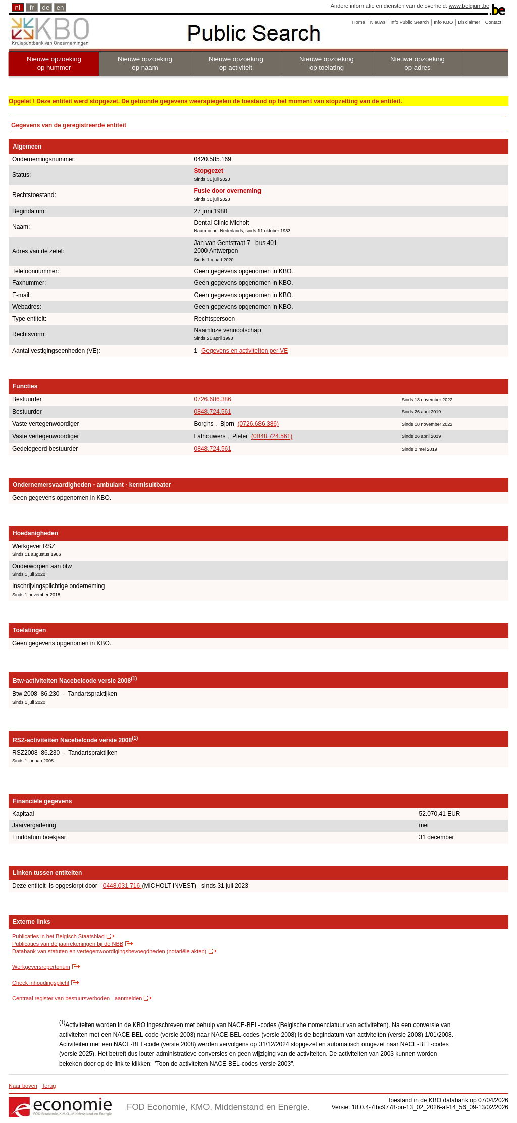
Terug (49, 1086)
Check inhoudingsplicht (40, 983)
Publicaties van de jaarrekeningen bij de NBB (67, 944)
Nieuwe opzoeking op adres (417, 63)
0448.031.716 (122, 885)
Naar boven (23, 1086)
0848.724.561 (212, 411)
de (46, 7)
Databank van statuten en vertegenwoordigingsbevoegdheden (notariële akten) (109, 951)
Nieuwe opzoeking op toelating (326, 63)
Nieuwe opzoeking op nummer (54, 63)
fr (32, 7)
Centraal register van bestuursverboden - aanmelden (77, 998)
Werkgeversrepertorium (41, 967)
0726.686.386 (212, 399)
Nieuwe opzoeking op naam (145, 63)
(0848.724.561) (271, 436)
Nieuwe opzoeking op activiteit (236, 63)
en (60, 7)
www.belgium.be (469, 6)
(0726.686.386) (258, 423)
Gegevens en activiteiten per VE (244, 350)
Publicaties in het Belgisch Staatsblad (58, 936)
